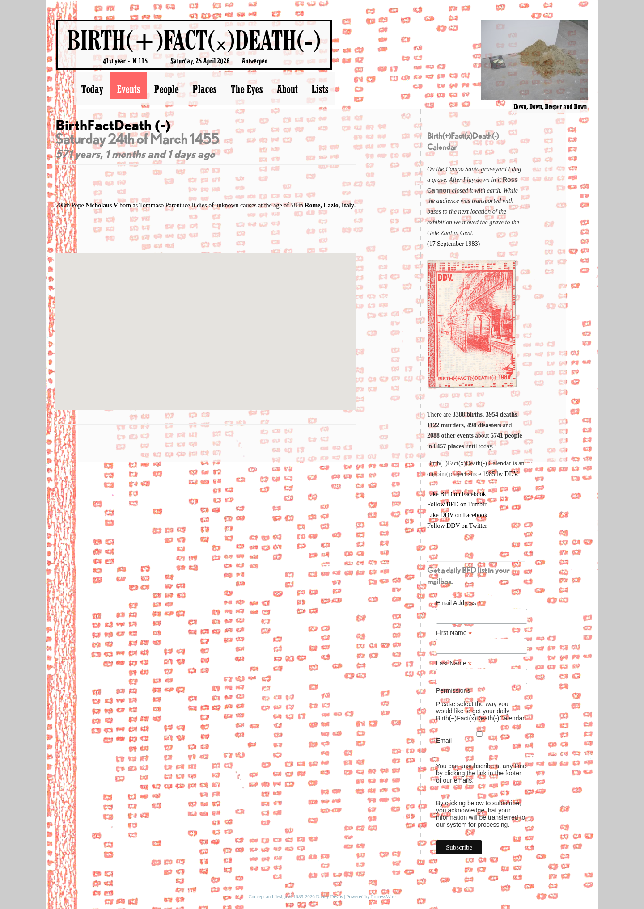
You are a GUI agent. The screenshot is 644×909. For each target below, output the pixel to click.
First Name (454, 633)
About (286, 89)
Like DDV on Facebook (457, 515)
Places (204, 89)
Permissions (453, 690)
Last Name (454, 663)
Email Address (459, 603)
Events (128, 89)
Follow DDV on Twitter (457, 525)
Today (92, 89)
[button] (206, 323)
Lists (319, 89)
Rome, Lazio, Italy (329, 205)
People (166, 89)
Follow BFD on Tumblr (457, 504)
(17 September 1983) (453, 243)
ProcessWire (383, 896)
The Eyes (246, 89)
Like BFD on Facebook (456, 494)
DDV (510, 474)
